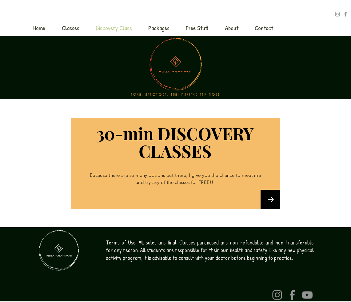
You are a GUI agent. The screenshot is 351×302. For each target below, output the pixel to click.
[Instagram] (277, 294)
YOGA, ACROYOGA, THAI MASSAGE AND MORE (175, 95)
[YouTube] (307, 294)
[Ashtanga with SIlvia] (345, 14)
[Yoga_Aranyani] (337, 14)
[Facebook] (292, 294)
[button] (71, 28)
